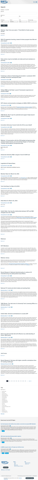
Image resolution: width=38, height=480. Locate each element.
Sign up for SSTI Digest (6, 469)
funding (7, 453)
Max (19, 16)
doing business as (23, 177)
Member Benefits (27, 462)
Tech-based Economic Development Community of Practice (18, 263)
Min (1, 16)
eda (3, 453)
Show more (2, 413)
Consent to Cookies (29, 478)
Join (25, 461)
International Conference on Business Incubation (24, 107)
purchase (27, 264)
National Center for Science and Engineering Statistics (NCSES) (26, 217)
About (14, 461)
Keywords (2, 11)
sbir (3, 442)
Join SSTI (6, 467)
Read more (3, 35)
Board (15, 462)
